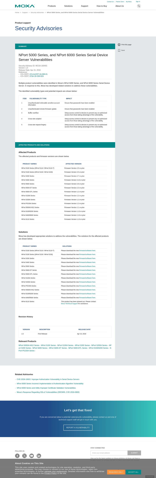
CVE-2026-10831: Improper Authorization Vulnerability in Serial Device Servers (48, 379)
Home (17, 12)
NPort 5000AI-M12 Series (29, 345)
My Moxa (128, 1)
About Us (119, 6)
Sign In (138, 1)
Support (84, 6)
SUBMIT (134, 453)
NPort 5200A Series (99, 345)
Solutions (68, 6)
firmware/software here (87, 250)
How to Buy (102, 6)
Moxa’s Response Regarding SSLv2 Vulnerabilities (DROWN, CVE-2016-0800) (48, 392)
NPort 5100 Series (48, 345)
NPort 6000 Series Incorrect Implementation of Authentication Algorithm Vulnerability (50, 384)
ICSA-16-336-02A (37, 76)
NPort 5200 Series (82, 345)
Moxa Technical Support (69, 304)
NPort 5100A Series (65, 345)
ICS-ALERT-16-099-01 (39, 74)
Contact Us (110, 1)
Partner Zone (120, 1)
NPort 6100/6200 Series (98, 348)
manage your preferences (55, 471)
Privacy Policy (50, 473)
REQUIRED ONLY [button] (116, 472)
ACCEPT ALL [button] (133, 472)
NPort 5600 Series (39, 348)
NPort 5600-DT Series (58, 348)
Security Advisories (37, 12)
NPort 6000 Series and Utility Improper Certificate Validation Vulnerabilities (46, 388)
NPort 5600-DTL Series (77, 348)
